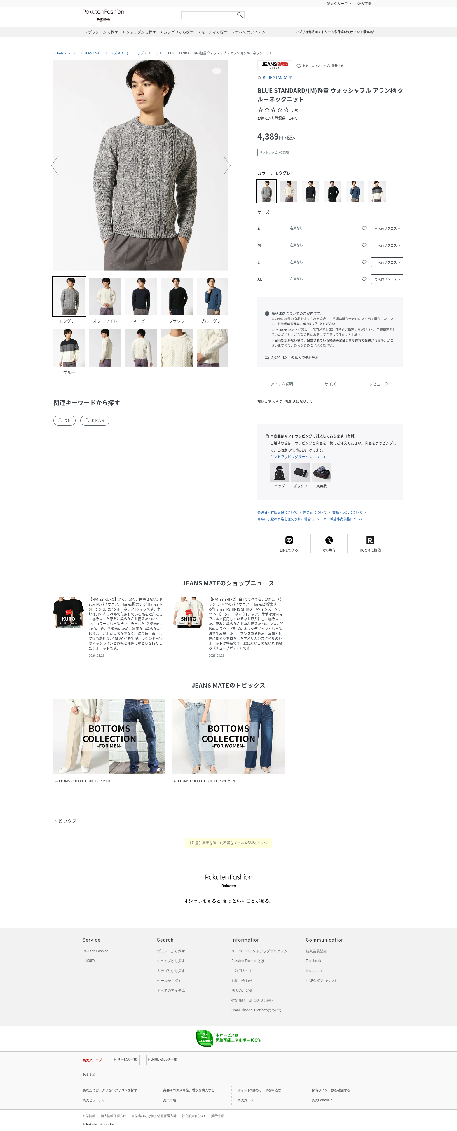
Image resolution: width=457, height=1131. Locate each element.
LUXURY (89, 961)
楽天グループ (337, 3)
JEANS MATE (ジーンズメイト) (106, 53)
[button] (55, 165)
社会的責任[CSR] (194, 1116)
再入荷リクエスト (387, 228)
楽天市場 (364, 3)
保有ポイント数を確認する (331, 1090)
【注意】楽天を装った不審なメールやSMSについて (228, 843)
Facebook (313, 961)
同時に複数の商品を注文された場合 (284, 519)
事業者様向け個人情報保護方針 (154, 1116)
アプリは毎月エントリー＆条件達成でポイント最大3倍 (335, 32)
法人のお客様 (241, 991)
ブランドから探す (171, 951)
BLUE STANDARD (277, 77)
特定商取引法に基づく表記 (252, 1000)
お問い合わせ (241, 981)
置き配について (315, 512)
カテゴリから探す (171, 971)
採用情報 (217, 1116)
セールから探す (169, 981)
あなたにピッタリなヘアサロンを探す (110, 1090)
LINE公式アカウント (322, 981)
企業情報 (89, 1116)
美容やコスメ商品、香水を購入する (188, 1090)
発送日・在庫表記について (277, 512)
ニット (157, 53)
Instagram (314, 971)
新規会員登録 (316, 951)
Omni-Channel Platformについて (256, 1010)
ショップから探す (171, 961)
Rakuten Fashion (128, 15)
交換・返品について (347, 512)
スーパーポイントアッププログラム (259, 951)
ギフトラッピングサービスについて (298, 456)
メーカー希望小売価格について (340, 519)
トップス (140, 53)
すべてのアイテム (171, 991)
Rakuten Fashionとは (247, 961)
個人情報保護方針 (113, 1116)
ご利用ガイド (241, 971)
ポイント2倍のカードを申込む (259, 1090)
